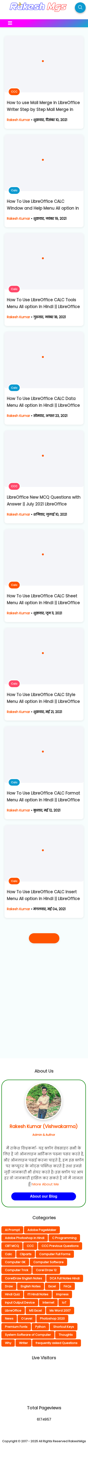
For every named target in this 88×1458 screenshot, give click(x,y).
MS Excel (35, 1311)
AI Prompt (12, 1230)
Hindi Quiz (12, 1294)
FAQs (67, 1286)
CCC (14, 92)
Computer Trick (16, 1270)
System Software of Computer (28, 1335)
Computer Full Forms (54, 1254)
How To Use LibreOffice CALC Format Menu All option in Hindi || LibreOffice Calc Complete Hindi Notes (43, 800)
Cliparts (25, 1254)
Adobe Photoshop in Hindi (24, 1238)
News (9, 1319)
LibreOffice (13, 1311)
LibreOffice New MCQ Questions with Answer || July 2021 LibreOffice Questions (43, 504)
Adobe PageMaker (41, 1230)
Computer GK (15, 1262)
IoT (64, 1303)
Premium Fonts (16, 1327)
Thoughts (66, 1335)
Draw (9, 1286)
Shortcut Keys (63, 1327)
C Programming (64, 1238)
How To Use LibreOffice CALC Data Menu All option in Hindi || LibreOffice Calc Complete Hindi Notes (43, 405)
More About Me (45, 1184)
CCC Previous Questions (60, 1246)
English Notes (31, 1286)
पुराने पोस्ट (44, 938)
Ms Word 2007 (60, 1311)
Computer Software (48, 1262)
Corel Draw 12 (46, 1270)
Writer (23, 1343)
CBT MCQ (12, 1246)
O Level (26, 1319)
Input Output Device (20, 1303)
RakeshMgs (77, 1441)
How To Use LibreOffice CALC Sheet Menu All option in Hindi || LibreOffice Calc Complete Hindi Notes (43, 602)
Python (40, 1327)
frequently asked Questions (56, 1343)
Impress (62, 1294)
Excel (52, 1286)
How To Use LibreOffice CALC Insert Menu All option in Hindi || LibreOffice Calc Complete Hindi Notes (43, 898)
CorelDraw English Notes (23, 1278)
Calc (14, 190)
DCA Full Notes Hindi (65, 1278)
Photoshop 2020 (52, 1319)
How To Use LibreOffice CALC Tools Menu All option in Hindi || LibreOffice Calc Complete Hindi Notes (43, 306)
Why (8, 1343)
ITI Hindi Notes (37, 1294)
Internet (48, 1303)
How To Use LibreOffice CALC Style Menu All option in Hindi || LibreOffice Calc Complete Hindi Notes (43, 701)
